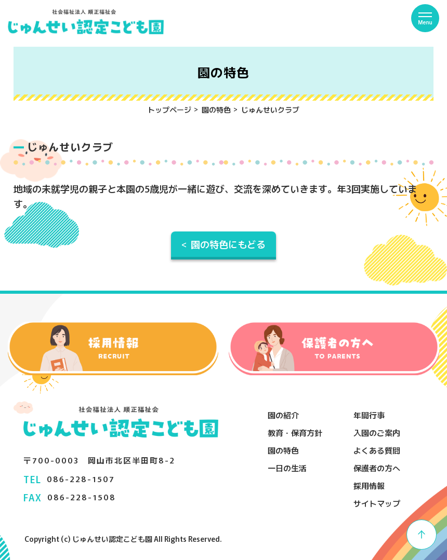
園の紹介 (283, 414)
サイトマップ (376, 503)
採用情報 (369, 485)
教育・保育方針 (295, 432)
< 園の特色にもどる (223, 244)
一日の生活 (287, 467)
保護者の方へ (376, 467)
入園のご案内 (376, 432)
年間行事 (369, 414)
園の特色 (216, 109)
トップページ (169, 109)
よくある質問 (376, 450)
